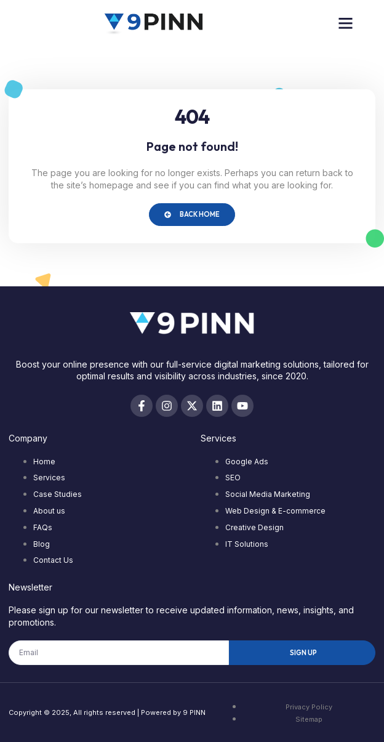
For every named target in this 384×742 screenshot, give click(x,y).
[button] (346, 23)
